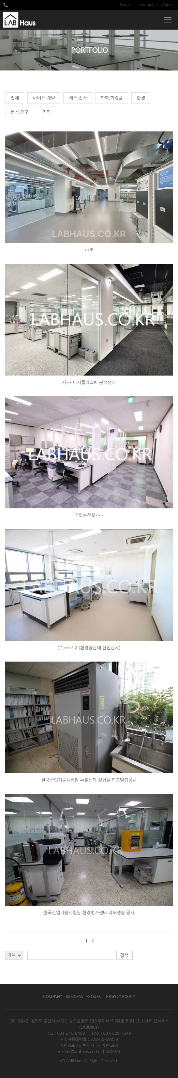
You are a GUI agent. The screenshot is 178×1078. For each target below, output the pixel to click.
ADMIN (113, 1052)
